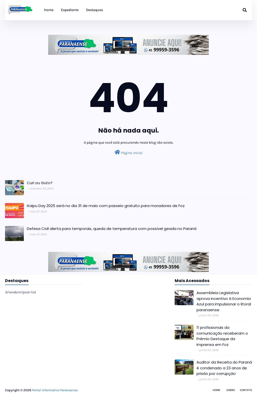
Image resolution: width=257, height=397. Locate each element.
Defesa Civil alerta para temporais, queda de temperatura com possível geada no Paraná (112, 228)
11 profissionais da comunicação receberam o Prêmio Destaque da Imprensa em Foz (222, 336)
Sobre (230, 390)
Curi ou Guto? (39, 182)
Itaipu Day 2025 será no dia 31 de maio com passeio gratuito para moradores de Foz (106, 205)
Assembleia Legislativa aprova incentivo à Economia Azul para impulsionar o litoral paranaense (224, 301)
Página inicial (128, 152)
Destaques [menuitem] (94, 10)
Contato (246, 390)
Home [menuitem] (48, 10)
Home (216, 390)
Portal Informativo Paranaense (55, 390)
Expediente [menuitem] (70, 10)
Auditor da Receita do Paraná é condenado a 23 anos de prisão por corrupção (224, 368)
